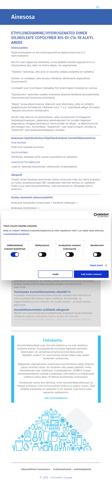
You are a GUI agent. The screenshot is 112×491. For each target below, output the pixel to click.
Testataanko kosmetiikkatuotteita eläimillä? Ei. (42, 292)
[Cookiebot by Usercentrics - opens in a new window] (96, 215)
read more (19, 287)
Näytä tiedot (96, 265)
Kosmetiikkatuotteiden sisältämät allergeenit (41, 309)
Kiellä (55, 274)
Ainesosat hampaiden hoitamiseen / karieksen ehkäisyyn (43, 202)
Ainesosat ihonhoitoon (24, 208)
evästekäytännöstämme (16, 234)
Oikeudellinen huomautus (35, 469)
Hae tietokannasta (55, 398)
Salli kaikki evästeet (91, 274)
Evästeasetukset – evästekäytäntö (72, 469)
